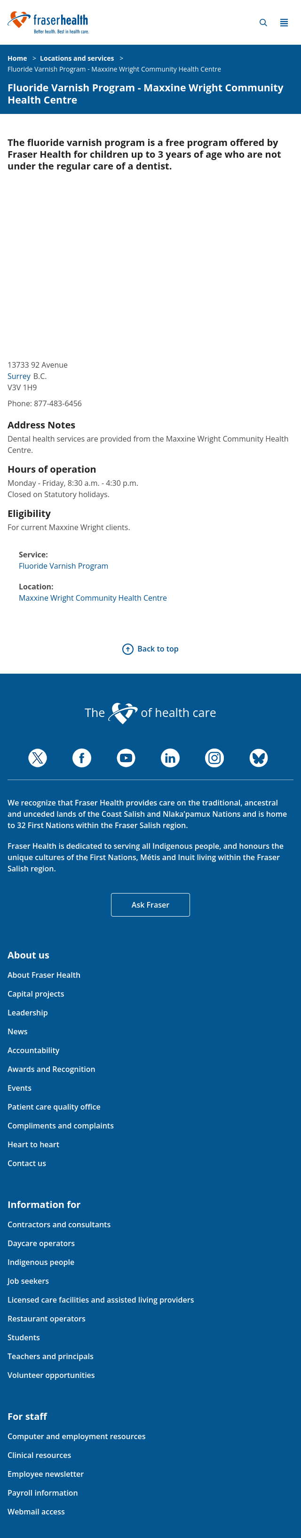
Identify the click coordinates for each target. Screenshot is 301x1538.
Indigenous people (41, 1262)
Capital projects (36, 994)
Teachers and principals (51, 1356)
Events (20, 1088)
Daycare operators (41, 1243)
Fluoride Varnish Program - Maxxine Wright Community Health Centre (114, 68)
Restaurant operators (47, 1318)
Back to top (157, 649)
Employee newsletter (46, 1474)
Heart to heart (33, 1144)
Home (17, 58)
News (18, 1031)
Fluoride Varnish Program (63, 566)
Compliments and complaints (61, 1125)
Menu (284, 22)
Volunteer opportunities (51, 1375)
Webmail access (36, 1511)
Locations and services (77, 58)
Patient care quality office (54, 1107)
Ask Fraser (150, 905)
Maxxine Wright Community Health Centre (93, 598)
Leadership (28, 1012)
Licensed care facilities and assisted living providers (101, 1300)
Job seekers (28, 1281)
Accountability (33, 1050)
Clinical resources (39, 1455)
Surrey (19, 376)
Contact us (27, 1163)
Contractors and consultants (59, 1224)
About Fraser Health (44, 975)
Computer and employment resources (77, 1436)
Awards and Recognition (51, 1069)
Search (263, 22)
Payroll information (43, 1493)
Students (24, 1337)
